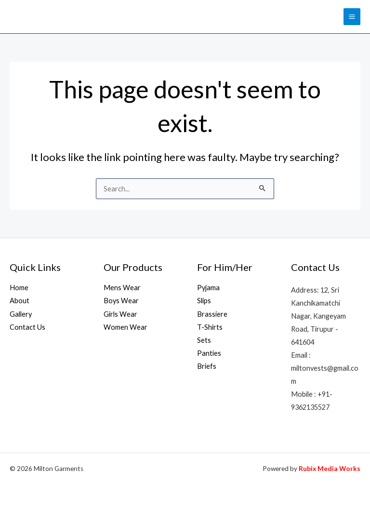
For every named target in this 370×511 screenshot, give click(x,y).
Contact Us (27, 327)
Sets (204, 340)
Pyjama (208, 287)
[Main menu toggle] (352, 16)
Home (19, 287)
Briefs (206, 366)
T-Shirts (210, 327)
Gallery (21, 314)
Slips (204, 300)
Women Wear (125, 327)
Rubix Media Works (329, 468)
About (19, 300)
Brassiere (212, 314)
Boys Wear (121, 300)
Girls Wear (120, 314)
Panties (209, 353)
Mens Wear (122, 287)
